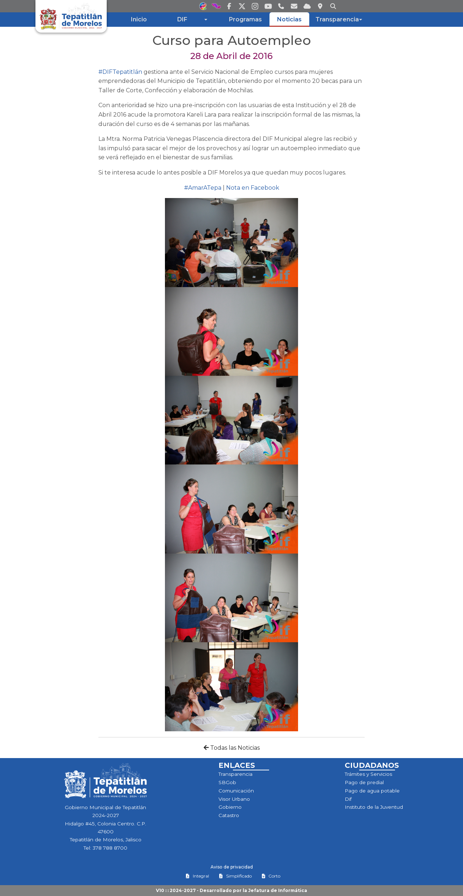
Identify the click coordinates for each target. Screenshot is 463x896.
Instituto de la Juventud (374, 807)
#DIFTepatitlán (120, 71)
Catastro (228, 815)
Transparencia (235, 774)
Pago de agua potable (372, 791)
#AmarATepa (202, 187)
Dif (348, 799)
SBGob (227, 782)
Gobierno (230, 807)
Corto (271, 876)
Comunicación (236, 791)
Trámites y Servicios (368, 774)
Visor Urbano (234, 799)
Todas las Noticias (232, 747)
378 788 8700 (110, 848)
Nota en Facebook (252, 187)
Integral (197, 876)
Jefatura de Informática (277, 890)
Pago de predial (364, 782)
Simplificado (235, 876)
